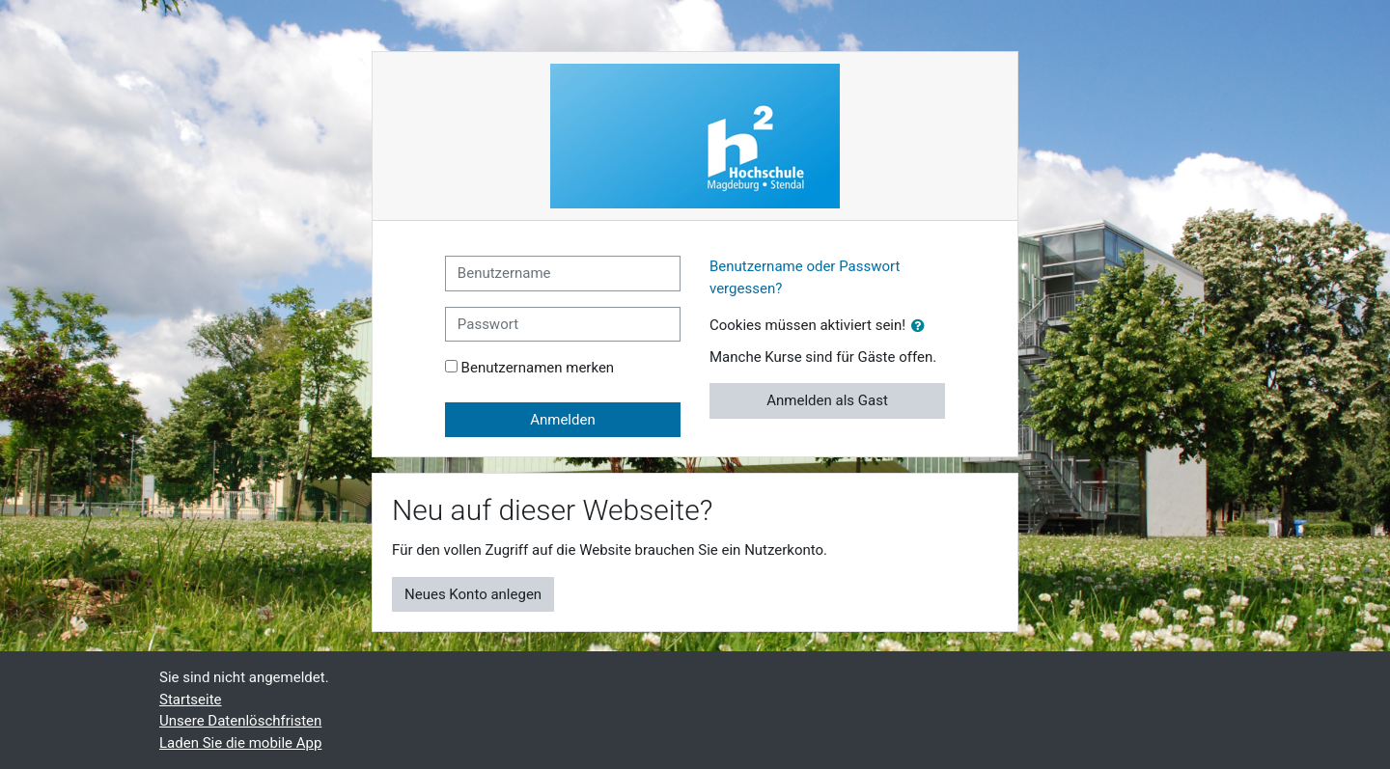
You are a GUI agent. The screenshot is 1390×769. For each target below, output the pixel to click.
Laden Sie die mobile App (240, 743)
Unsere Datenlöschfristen (240, 720)
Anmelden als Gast (827, 400)
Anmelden (563, 419)
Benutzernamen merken (538, 367)
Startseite (190, 699)
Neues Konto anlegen (473, 594)
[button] (921, 327)
